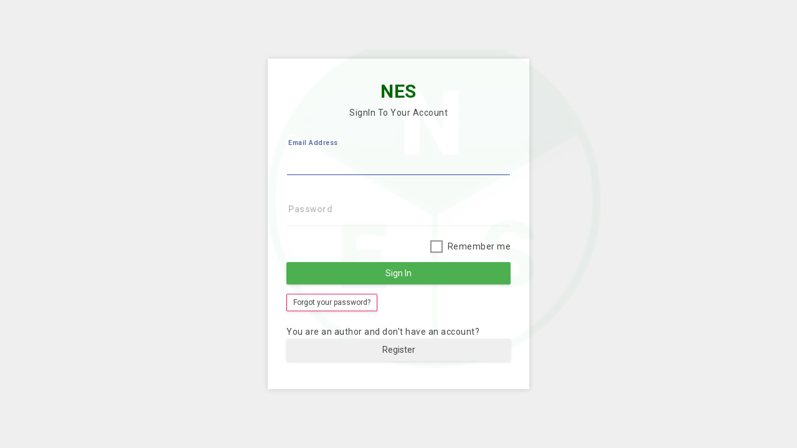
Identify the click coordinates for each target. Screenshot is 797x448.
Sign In (398, 274)
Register (398, 350)
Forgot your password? (331, 303)
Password (310, 210)
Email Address (313, 143)
